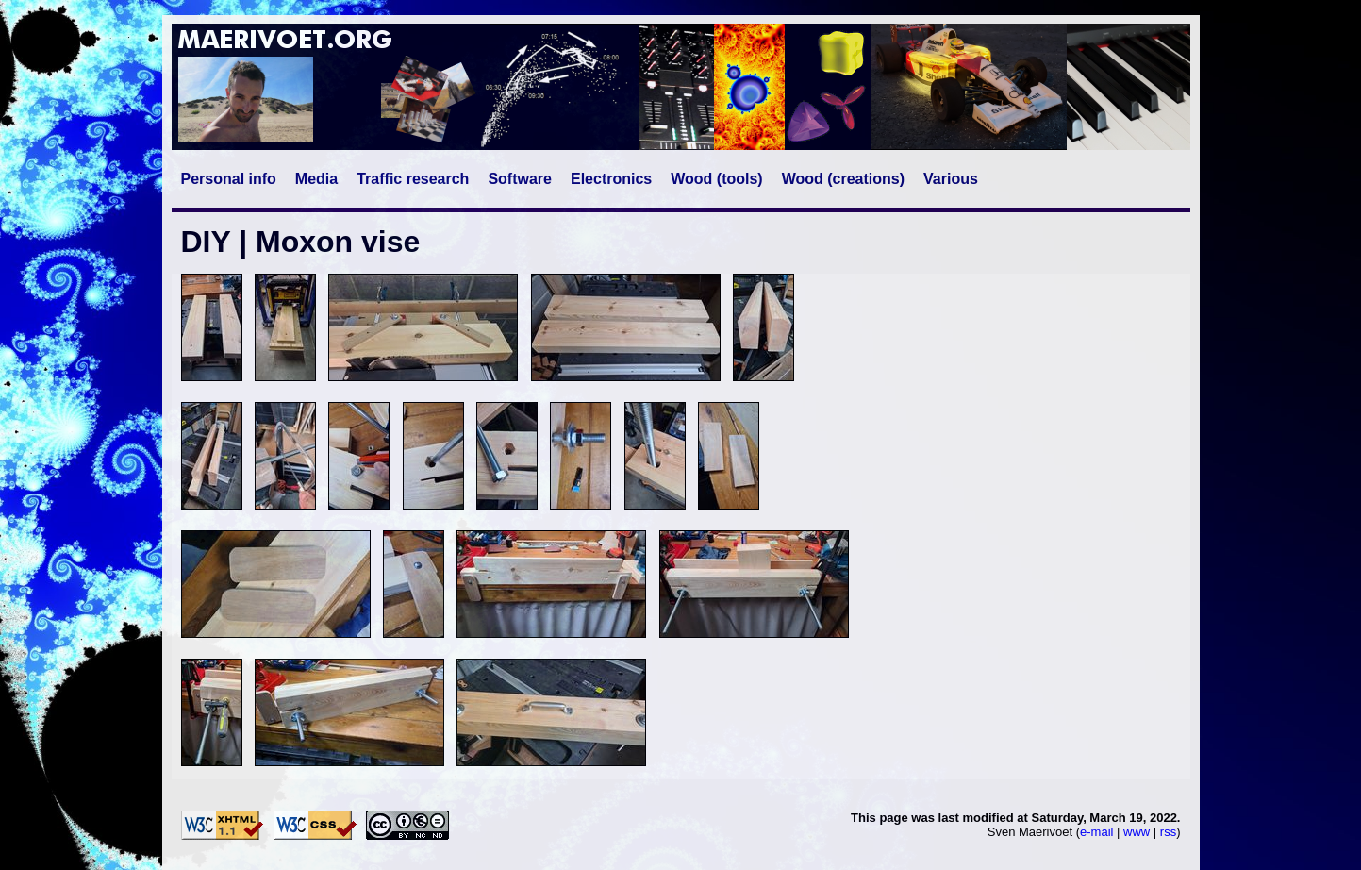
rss (1168, 832)
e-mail (1096, 832)
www (1136, 832)
